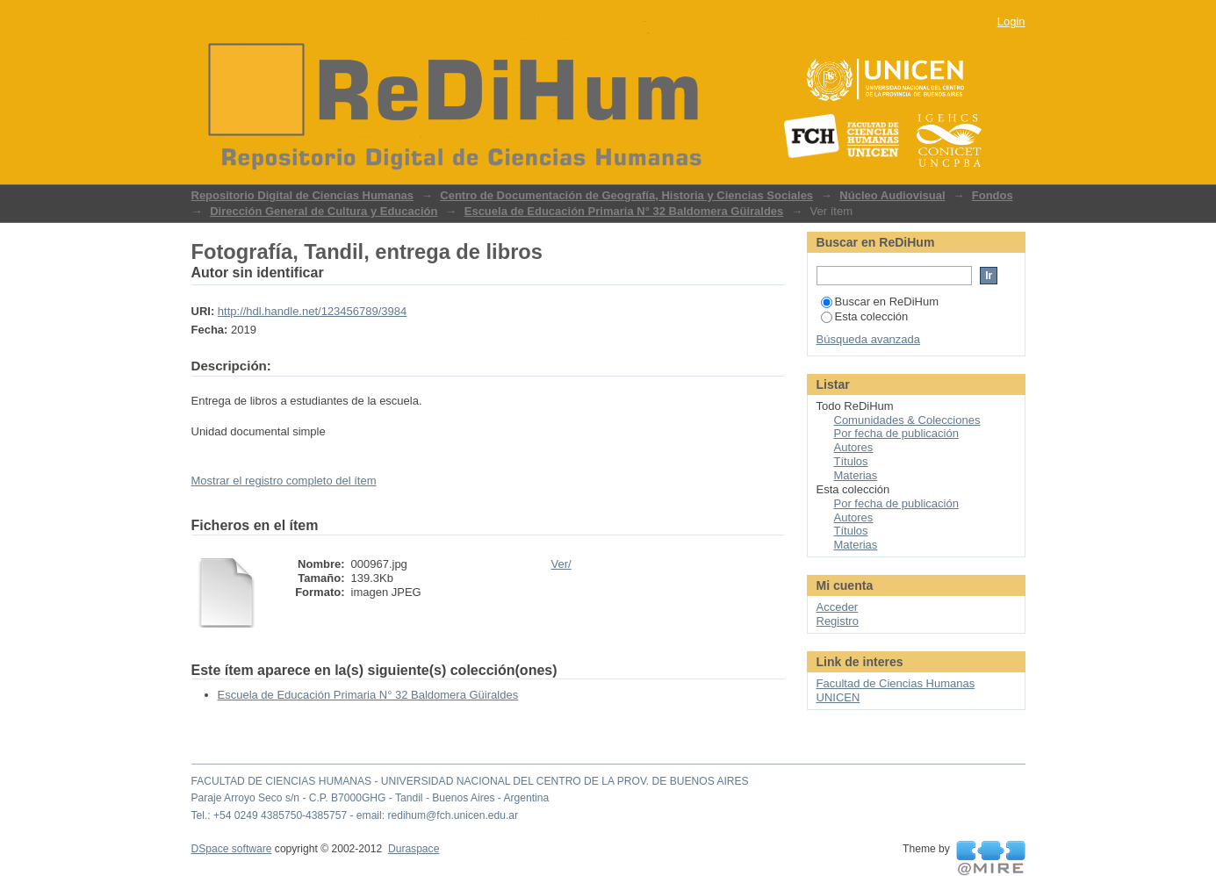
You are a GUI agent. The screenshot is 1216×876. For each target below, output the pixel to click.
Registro (838, 621)
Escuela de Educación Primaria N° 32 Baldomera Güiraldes (624, 211)
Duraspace (413, 849)
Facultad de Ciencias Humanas (896, 683)
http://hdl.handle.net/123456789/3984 (312, 311)
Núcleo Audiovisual (892, 195)
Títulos (851, 461)
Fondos (992, 195)
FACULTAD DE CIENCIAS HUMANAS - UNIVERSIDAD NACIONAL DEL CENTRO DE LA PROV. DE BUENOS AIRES (470, 781)
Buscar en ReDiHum (880, 301)
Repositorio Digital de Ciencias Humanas (302, 195)
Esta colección (865, 316)
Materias (856, 475)
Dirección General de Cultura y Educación (323, 211)
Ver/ (561, 564)
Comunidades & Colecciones (907, 420)
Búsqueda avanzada (869, 339)
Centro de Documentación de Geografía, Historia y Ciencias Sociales (626, 195)
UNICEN (838, 697)
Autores (854, 447)
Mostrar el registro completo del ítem (284, 480)
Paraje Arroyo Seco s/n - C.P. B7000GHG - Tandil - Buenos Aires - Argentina (370, 798)
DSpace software (231, 849)
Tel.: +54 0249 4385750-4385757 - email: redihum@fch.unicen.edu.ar (355, 815)
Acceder (838, 607)
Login (1011, 21)
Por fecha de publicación (896, 433)
